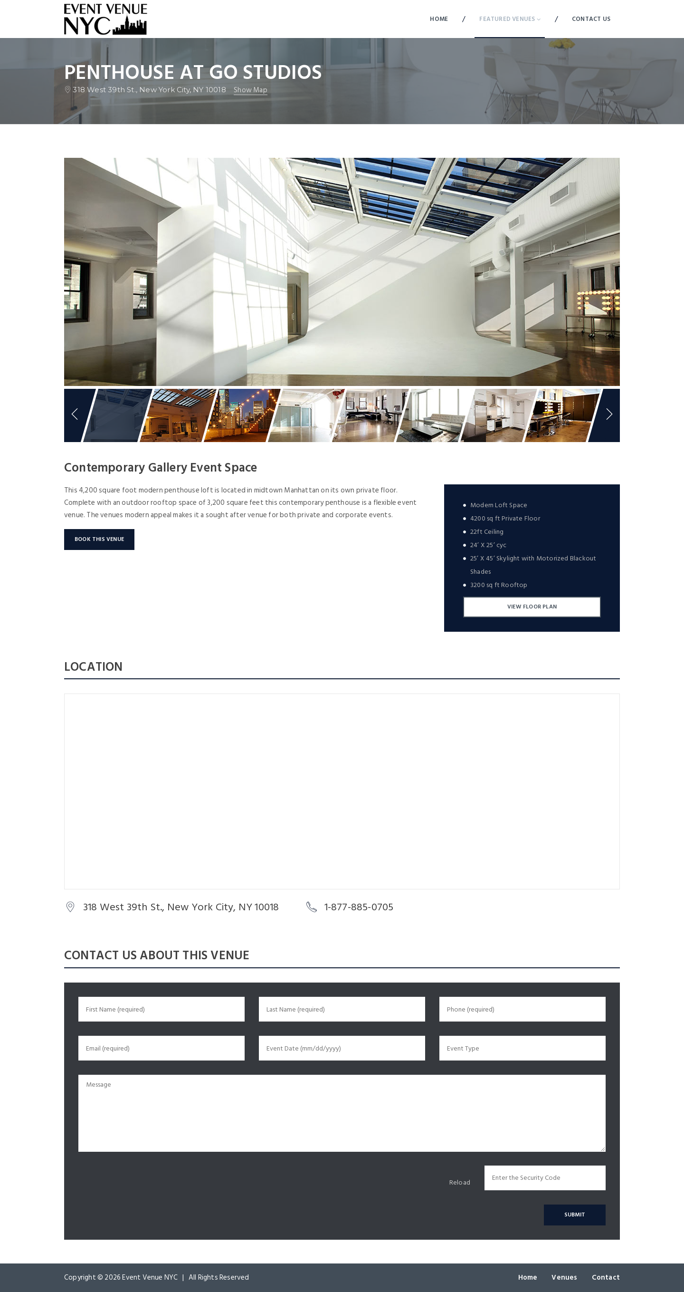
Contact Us (591, 19)
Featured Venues (509, 19)
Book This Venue (99, 539)
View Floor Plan (532, 606)
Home (439, 19)
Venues (564, 1277)
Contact (606, 1277)
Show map (250, 91)
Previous (73, 415)
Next (610, 415)
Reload (459, 1182)
